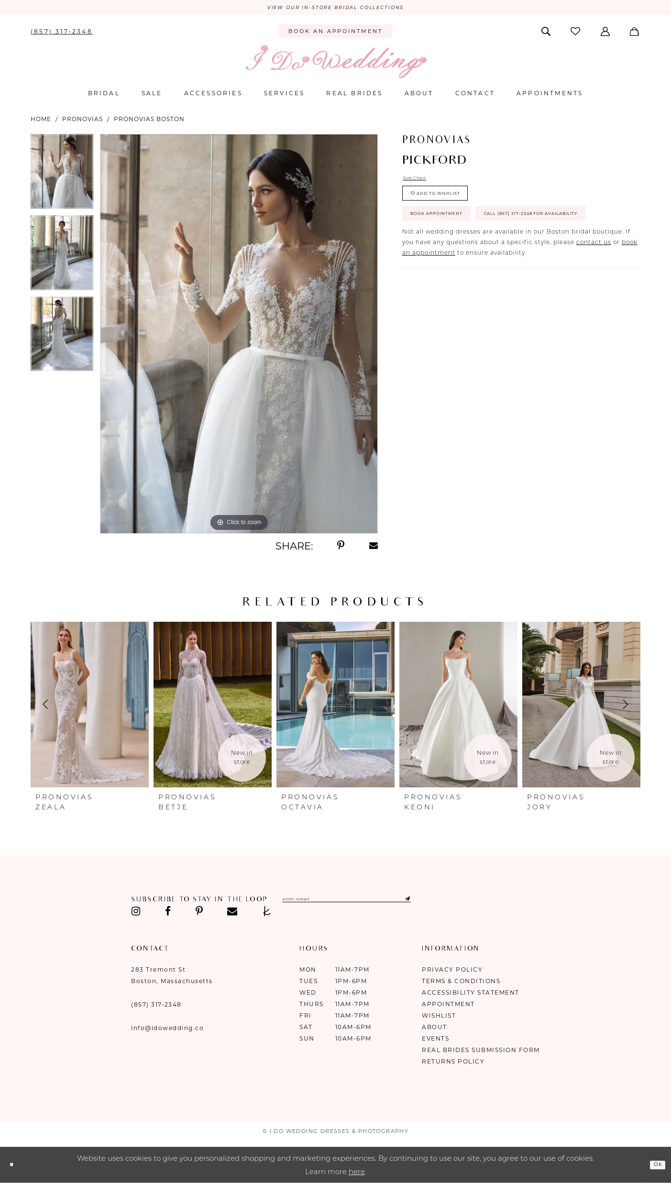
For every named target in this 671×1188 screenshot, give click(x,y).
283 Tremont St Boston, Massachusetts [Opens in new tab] (172, 978)
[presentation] (90, 707)
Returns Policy (453, 1064)
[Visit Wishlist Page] (576, 33)
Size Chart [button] (420, 182)
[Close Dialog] (14, 1167)
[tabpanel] (62, 177)
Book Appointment (451, 233)
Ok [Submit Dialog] (655, 1167)
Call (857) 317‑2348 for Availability (483, 262)
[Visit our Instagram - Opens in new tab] (136, 914)
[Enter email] (376, 903)
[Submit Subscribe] (457, 903)
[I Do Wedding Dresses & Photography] (335, 64)
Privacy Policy (452, 972)
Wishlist (439, 1018)
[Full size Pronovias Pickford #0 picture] (238, 336)
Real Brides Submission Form (481, 1052)
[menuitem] (62, 33)
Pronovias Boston (149, 121)
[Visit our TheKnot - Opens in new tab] (267, 914)
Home (41, 121)
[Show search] (546, 33)
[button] (605, 33)
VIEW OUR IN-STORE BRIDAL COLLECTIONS (335, 9)
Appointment (448, 1006)
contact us (593, 294)
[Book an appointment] (335, 34)
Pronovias (82, 121)
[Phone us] (62, 33)
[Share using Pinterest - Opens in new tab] (341, 548)
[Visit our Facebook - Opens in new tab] (168, 914)
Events (435, 1041)
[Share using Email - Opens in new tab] (373, 548)
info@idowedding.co (167, 1030)
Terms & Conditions (461, 983)
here (357, 1174)
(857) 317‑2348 (156, 1007)
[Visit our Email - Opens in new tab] (232, 914)
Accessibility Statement (470, 995)
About (434, 1029)
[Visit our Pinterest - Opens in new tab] (199, 914)
